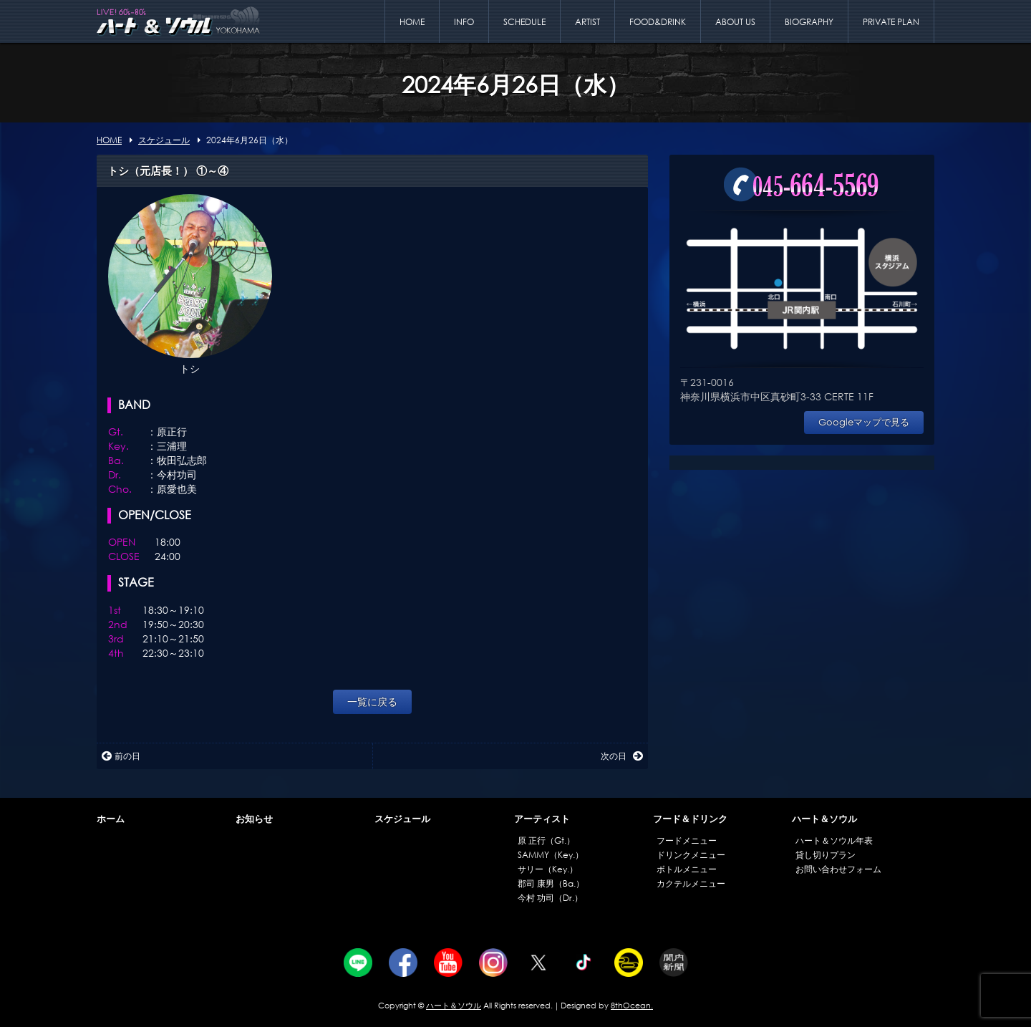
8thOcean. (632, 1005)
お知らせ (254, 819)
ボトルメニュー (687, 869)
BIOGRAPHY (809, 22)
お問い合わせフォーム (838, 869)
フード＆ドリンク (690, 819)
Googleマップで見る (863, 422)
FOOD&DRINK (657, 22)
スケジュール (402, 819)
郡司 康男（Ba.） (551, 883)
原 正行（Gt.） (546, 840)
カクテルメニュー (691, 883)
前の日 (121, 756)
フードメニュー (687, 840)
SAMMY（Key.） (551, 855)
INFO (464, 22)
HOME (412, 22)
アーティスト (542, 819)
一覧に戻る (372, 701)
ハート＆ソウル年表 (834, 840)
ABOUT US (735, 22)
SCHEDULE (524, 22)
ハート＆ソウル (824, 819)
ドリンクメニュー (691, 855)
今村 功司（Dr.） (550, 898)
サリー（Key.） (548, 869)
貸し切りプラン (825, 855)
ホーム (111, 819)
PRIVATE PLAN (891, 22)
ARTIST (587, 22)
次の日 (622, 756)
